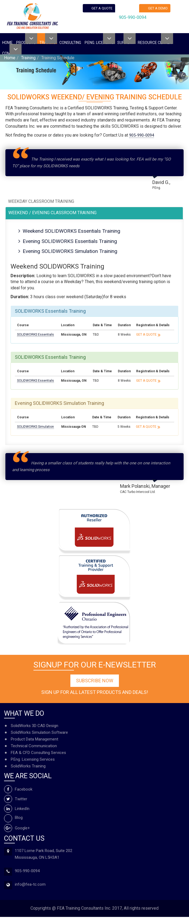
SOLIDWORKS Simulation (35, 428)
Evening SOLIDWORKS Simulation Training (72, 252)
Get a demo (159, 9)
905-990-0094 (134, 19)
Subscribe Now (94, 681)
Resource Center (155, 42)
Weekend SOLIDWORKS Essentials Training (74, 231)
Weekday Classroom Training (41, 201)
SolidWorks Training (28, 767)
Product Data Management (34, 740)
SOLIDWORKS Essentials (35, 336)
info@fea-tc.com (30, 885)
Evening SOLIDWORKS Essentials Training (72, 241)
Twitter (15, 799)
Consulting (70, 42)
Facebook (18, 790)
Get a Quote (146, 336)
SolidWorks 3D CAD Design (34, 726)
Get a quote (103, 9)
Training (28, 57)
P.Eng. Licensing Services (33, 760)
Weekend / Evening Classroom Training (52, 212)
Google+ (17, 828)
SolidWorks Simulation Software (39, 733)
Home (7, 42)
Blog (13, 818)
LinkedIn (16, 809)
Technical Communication (34, 747)
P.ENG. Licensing (99, 42)
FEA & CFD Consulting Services (38, 753)
